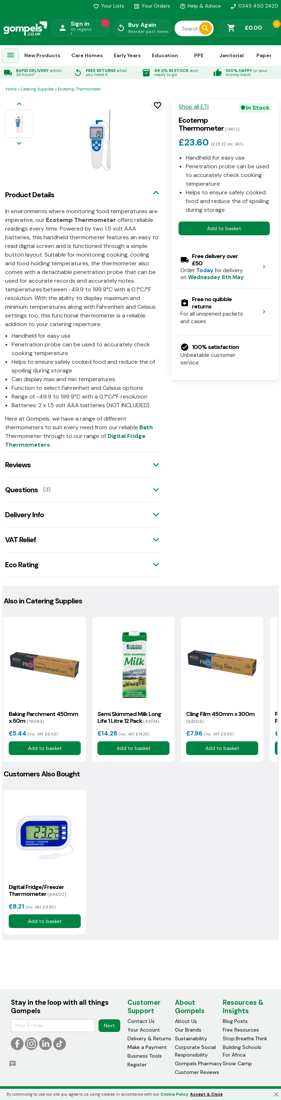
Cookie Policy (174, 1094)
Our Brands (188, 1030)
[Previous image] (19, 104)
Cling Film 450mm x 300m (220, 717)
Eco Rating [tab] (21, 564)
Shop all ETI (194, 106)
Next (109, 1025)
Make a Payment (147, 1047)
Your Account (143, 1030)
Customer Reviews (197, 1072)
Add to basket (224, 228)
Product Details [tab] (29, 194)
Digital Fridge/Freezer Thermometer (37, 890)
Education (165, 55)
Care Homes (87, 55)
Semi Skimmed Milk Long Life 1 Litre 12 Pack (129, 717)
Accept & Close (206, 1094)
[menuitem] (10, 56)
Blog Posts (235, 1021)
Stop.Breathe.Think (245, 1038)
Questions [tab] (21, 489)
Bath (146, 427)
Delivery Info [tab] (24, 514)
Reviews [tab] (18, 464)
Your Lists (108, 6)
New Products (42, 55)
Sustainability (191, 1038)
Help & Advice (200, 6)
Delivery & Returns (149, 1038)
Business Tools (144, 1056)
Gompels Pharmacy (198, 1063)
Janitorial (231, 55)
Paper (264, 55)
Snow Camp (237, 1063)
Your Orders (152, 6)
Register (137, 1064)
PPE (199, 55)
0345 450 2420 (254, 6)
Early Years (127, 55)
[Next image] (19, 144)
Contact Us (141, 1021)
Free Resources (241, 1030)
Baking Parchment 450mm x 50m (43, 717)
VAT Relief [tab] (20, 539)
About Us (186, 1021)
